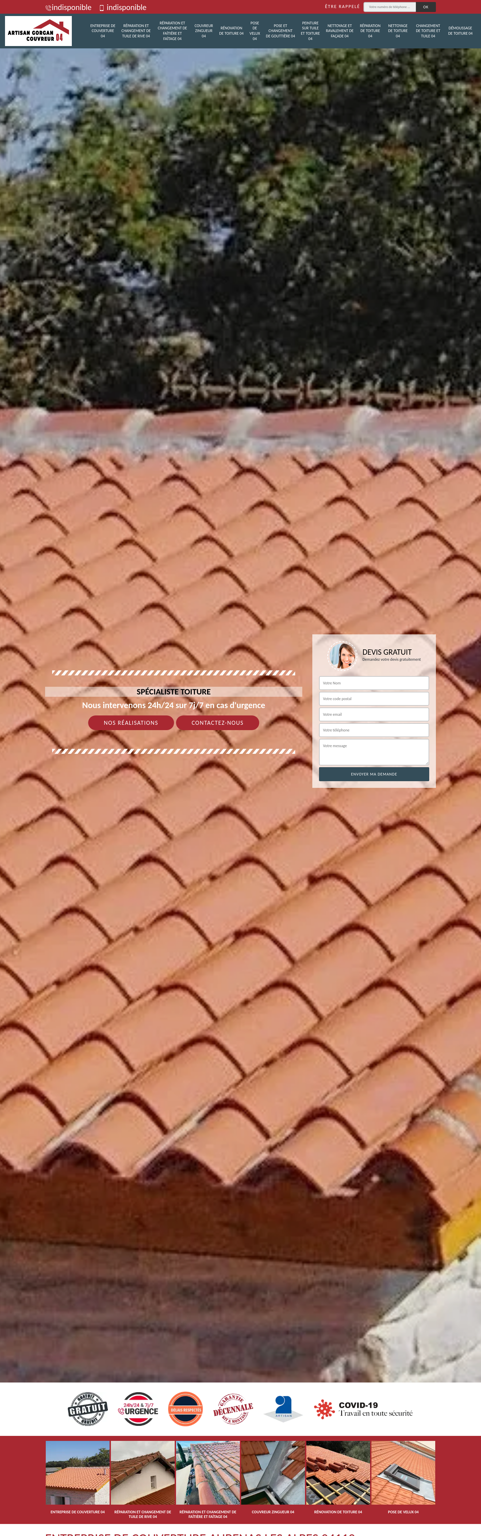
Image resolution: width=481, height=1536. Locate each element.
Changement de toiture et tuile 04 (428, 30)
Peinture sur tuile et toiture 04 (310, 31)
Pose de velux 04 (255, 31)
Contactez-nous (218, 722)
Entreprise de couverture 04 (102, 30)
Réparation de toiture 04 (370, 30)
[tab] (240, 768)
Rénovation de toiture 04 (231, 31)
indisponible (68, 7)
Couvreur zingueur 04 (204, 30)
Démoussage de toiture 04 (460, 31)
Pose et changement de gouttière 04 (280, 30)
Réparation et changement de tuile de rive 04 (136, 30)
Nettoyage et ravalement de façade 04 (340, 30)
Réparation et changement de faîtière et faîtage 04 (172, 31)
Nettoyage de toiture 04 (398, 30)
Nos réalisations (131, 722)
